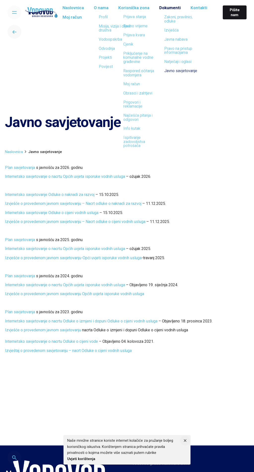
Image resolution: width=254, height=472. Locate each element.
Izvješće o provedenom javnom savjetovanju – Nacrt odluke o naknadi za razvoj (73, 203)
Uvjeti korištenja (81, 459)
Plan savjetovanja (20, 167)
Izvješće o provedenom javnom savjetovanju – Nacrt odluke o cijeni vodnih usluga (75, 221)
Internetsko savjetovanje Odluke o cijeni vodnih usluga (51, 212)
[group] (76, 9)
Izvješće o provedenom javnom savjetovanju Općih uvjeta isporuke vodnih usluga (74, 293)
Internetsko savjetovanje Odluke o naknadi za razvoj (50, 194)
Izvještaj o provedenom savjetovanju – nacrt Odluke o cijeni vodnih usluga (68, 350)
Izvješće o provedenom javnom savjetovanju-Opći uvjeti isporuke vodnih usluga (73, 257)
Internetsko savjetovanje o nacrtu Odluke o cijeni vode (51, 341)
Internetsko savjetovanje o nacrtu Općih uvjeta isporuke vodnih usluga (65, 176)
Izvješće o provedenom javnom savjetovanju (43, 330)
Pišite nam (234, 12)
